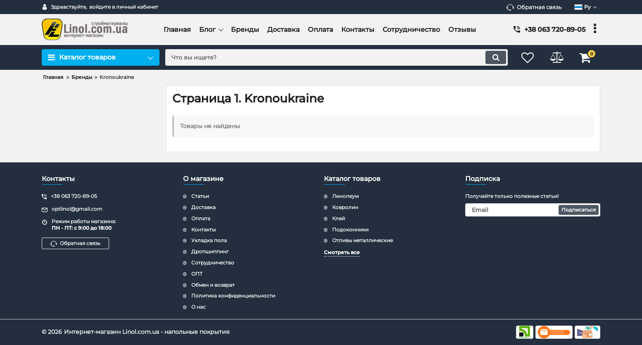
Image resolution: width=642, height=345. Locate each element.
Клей (338, 218)
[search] (336, 57)
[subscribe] (533, 210)
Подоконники (350, 229)
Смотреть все (342, 252)
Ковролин (345, 207)
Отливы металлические (362, 240)
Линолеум (345, 196)
